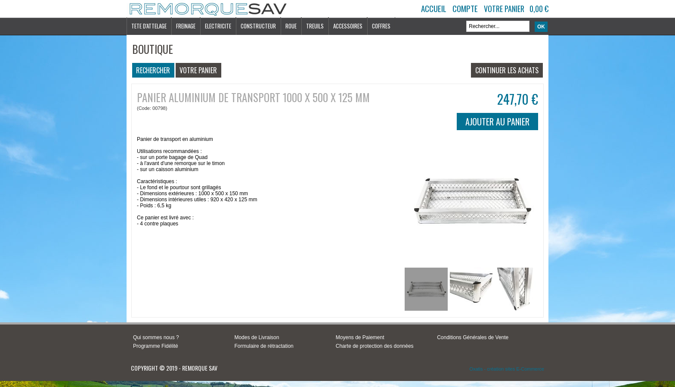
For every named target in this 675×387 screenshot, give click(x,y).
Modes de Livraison (256, 337)
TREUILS (315, 26)
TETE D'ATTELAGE (149, 26)
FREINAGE (185, 26)
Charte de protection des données (375, 346)
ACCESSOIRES (347, 26)
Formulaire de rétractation (263, 346)
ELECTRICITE (218, 26)
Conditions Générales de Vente (472, 337)
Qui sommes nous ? (156, 337)
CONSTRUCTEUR (258, 26)
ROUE (291, 26)
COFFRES (381, 26)
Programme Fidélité (155, 346)
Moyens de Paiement (360, 337)
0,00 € (538, 8)
